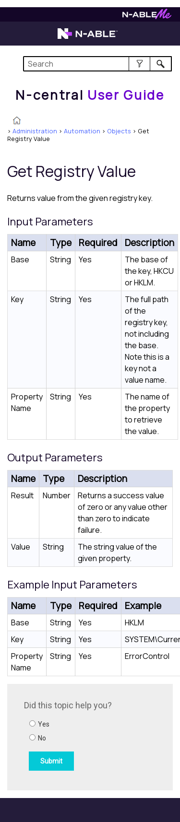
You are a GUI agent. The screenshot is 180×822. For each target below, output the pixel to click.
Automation (82, 131)
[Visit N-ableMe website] (146, 16)
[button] (139, 63)
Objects (119, 131)
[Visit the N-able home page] (88, 38)
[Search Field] (97, 63)
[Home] (89, 95)
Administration (34, 131)
